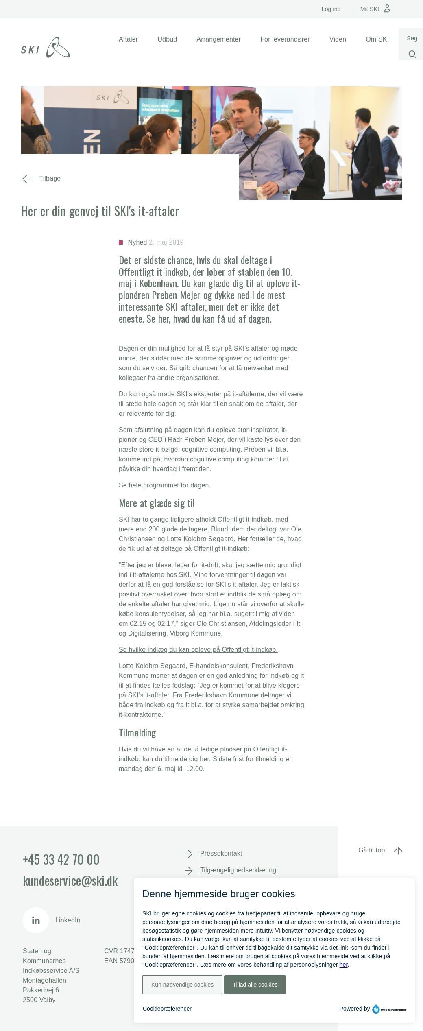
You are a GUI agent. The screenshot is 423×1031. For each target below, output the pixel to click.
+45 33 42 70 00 (61, 859)
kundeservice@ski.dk (70, 880)
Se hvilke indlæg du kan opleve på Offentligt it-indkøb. (198, 649)
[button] (128, 39)
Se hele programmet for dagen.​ (165, 485)
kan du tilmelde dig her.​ (176, 759)
